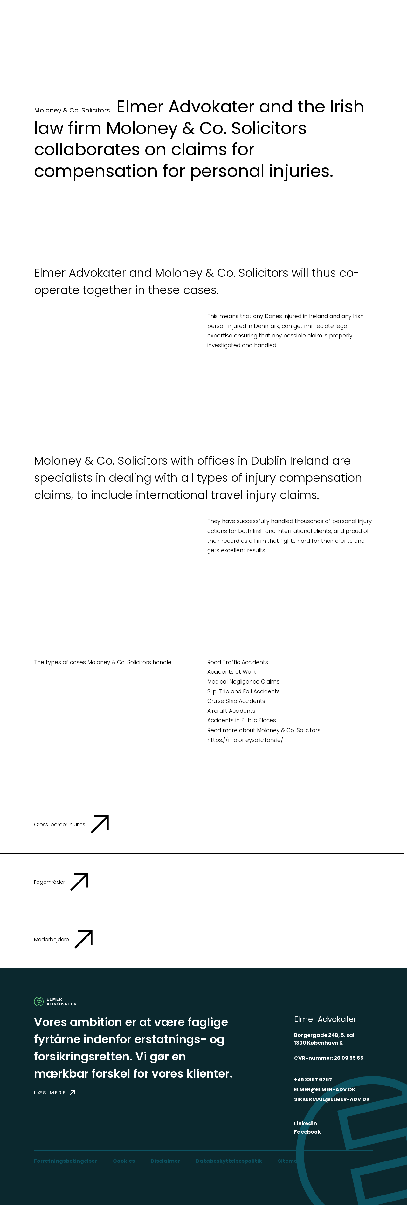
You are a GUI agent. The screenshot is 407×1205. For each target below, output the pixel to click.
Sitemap (289, 1161)
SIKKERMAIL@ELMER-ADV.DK (332, 1099)
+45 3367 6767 (313, 1079)
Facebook (307, 1131)
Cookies (124, 1161)
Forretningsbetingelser (65, 1161)
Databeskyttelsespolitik (229, 1161)
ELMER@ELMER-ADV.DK (324, 1089)
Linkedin (305, 1123)
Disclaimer (165, 1161)
